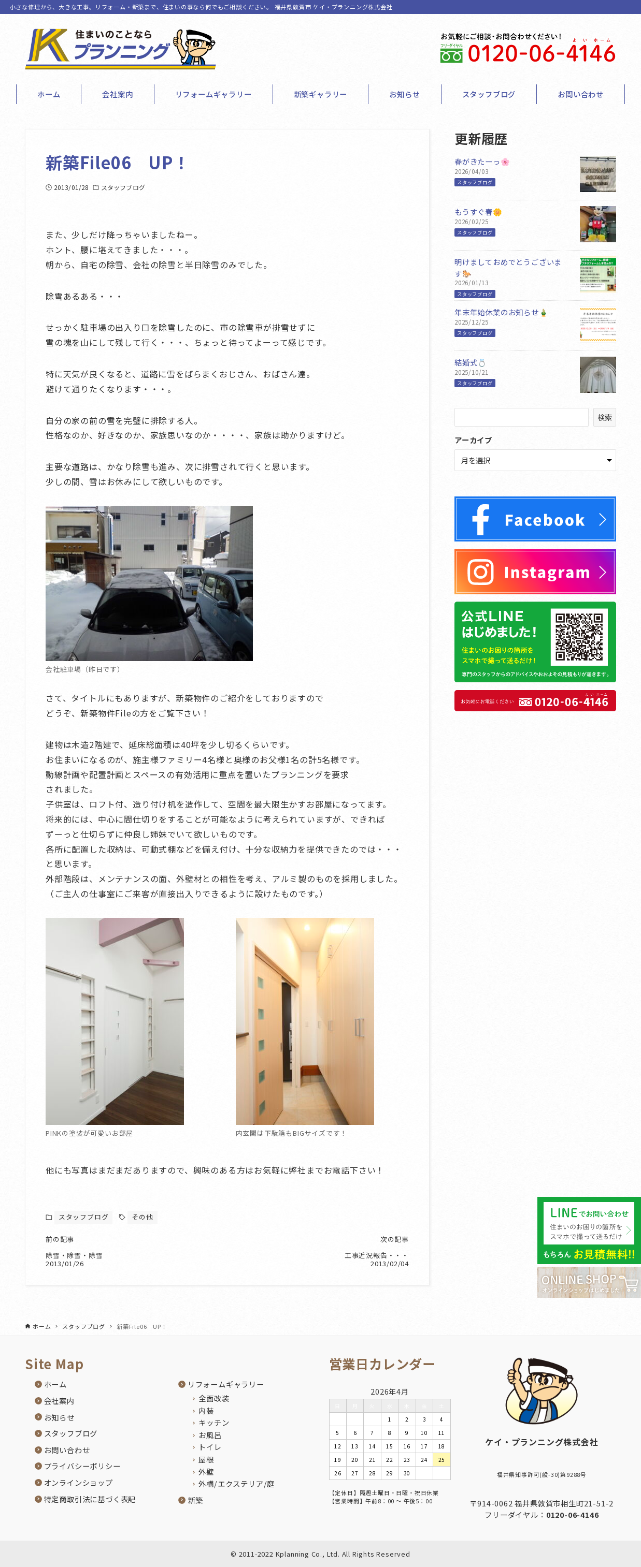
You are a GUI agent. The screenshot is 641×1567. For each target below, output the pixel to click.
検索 (604, 417)
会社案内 (59, 1400)
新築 (195, 1500)
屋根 (206, 1459)
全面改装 (213, 1398)
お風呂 (209, 1434)
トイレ (209, 1447)
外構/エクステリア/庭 (236, 1483)
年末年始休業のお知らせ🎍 (501, 311)
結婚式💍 (470, 362)
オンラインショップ (78, 1482)
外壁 (206, 1471)
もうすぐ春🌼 (478, 211)
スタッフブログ (123, 187)
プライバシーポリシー (82, 1466)
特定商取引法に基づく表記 (90, 1498)
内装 (206, 1410)
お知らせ (59, 1417)
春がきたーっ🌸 (482, 161)
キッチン (213, 1422)
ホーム (55, 1384)
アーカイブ (473, 439)
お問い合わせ (67, 1449)
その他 (142, 1217)
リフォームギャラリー (226, 1384)
